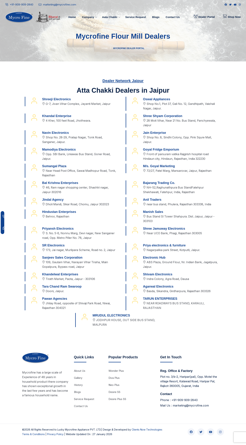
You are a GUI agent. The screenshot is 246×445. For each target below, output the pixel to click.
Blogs (77, 396)
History (78, 389)
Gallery (78, 382)
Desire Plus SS (117, 403)
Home (105, 48)
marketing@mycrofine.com (59, 4)
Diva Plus (114, 382)
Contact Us (81, 411)
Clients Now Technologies (147, 434)
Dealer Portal (204, 17)
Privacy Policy (55, 439)
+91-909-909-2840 (21, 4)
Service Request (84, 403)
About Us (79, 375)
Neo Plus (113, 389)
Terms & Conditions (33, 439)
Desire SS (114, 396)
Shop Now (232, 17)
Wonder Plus (116, 375)
